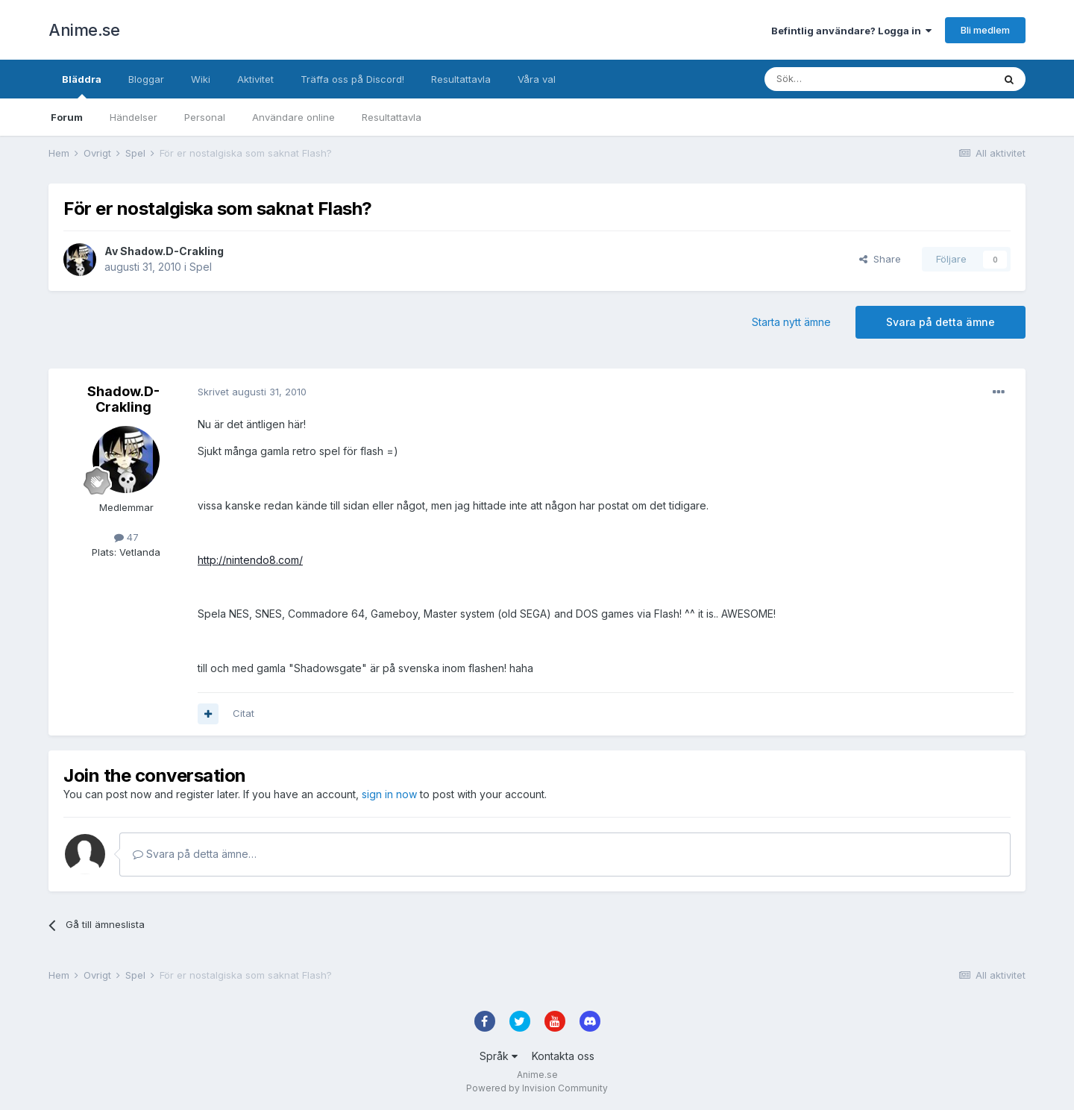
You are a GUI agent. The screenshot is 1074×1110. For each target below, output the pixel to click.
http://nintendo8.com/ (250, 560)
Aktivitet (255, 79)
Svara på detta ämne (940, 322)
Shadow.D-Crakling (172, 251)
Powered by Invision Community (537, 1088)
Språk (499, 1056)
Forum (67, 117)
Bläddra (81, 85)
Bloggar (146, 79)
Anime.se (83, 30)
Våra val (537, 79)
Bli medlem (985, 30)
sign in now (389, 794)
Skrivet (252, 392)
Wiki (200, 79)
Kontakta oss (563, 1056)
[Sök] (838, 79)
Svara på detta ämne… (195, 853)
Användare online (293, 117)
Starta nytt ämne (791, 322)
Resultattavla (391, 117)
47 (126, 537)
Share (880, 259)
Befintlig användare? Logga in (851, 31)
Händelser (133, 117)
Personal (204, 117)
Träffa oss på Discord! (352, 79)
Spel (200, 266)
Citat (243, 713)
